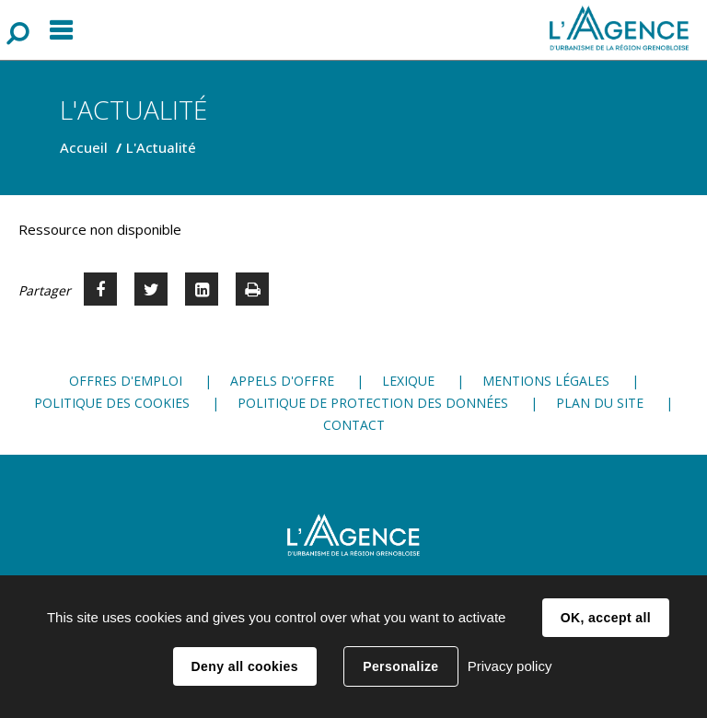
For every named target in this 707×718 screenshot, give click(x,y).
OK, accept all (606, 617)
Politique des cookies (112, 402)
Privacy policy (510, 666)
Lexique (408, 380)
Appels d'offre (282, 380)
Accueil (84, 147)
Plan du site (599, 402)
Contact (354, 425)
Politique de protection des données (373, 402)
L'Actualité (161, 147)
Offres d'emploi (125, 380)
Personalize (400, 666)
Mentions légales (545, 380)
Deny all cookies (244, 666)
